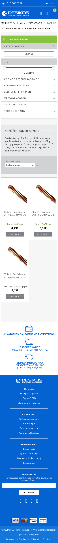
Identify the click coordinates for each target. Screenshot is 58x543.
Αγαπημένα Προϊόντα (29, 433)
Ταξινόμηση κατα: (13, 161)
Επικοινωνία (29, 449)
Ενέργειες (47, 3)
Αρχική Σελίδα (8, 23)
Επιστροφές (29, 463)
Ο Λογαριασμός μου (29, 419)
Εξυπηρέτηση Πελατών (29, 403)
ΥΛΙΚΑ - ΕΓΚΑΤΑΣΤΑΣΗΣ (31, 23)
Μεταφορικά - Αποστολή (29, 458)
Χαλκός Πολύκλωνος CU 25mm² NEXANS (15, 214)
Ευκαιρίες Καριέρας (29, 393)
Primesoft (35, 539)
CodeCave (47, 539)
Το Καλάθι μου (29, 423)
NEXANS (29, 54)
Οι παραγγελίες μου (29, 428)
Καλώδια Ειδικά (13, 28)
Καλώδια (51, 23)
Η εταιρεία (29, 389)
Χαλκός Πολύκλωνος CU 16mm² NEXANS (43, 214)
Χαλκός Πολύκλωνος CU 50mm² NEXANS (15, 276)
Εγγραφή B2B (29, 398)
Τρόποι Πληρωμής (29, 453)
